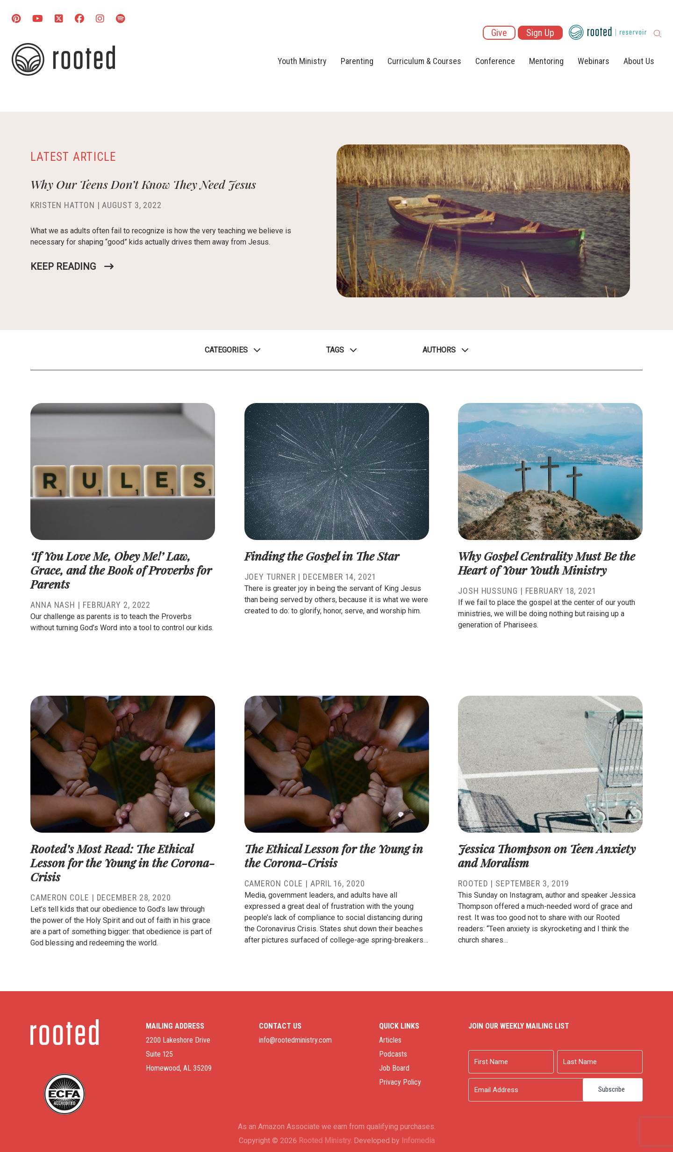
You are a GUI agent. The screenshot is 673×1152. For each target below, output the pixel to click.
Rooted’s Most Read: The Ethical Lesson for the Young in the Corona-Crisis (122, 862)
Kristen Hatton (62, 205)
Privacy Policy (400, 1082)
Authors (439, 350)
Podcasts (393, 1054)
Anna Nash (52, 605)
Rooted (473, 883)
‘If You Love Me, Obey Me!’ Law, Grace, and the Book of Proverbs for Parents (121, 569)
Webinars (593, 61)
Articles (390, 1040)
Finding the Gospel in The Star (321, 555)
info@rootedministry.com (295, 1040)
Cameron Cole (59, 897)
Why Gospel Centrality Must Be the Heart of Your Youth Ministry (546, 562)
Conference (495, 61)
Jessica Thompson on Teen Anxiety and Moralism (547, 855)
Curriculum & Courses (424, 61)
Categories (226, 350)
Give (499, 32)
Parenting (357, 61)
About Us (638, 61)
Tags (335, 350)
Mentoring (546, 61)
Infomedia (418, 1140)
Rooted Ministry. (325, 1140)
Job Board (394, 1068)
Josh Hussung (488, 591)
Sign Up (540, 32)
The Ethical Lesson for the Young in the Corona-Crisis (333, 855)
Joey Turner (270, 577)
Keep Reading (63, 266)
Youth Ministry (302, 61)
